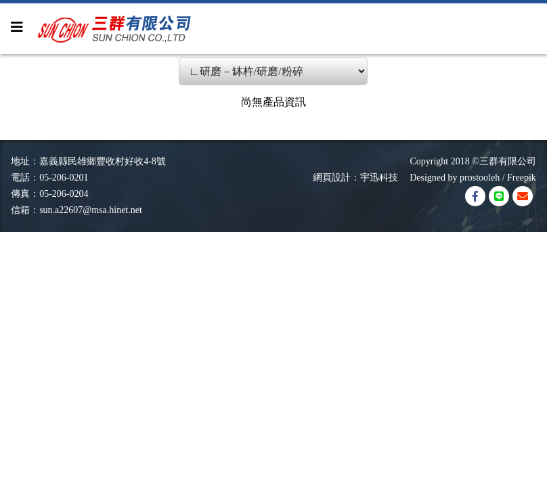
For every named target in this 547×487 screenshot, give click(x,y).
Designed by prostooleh (450, 177)
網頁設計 (332, 177)
